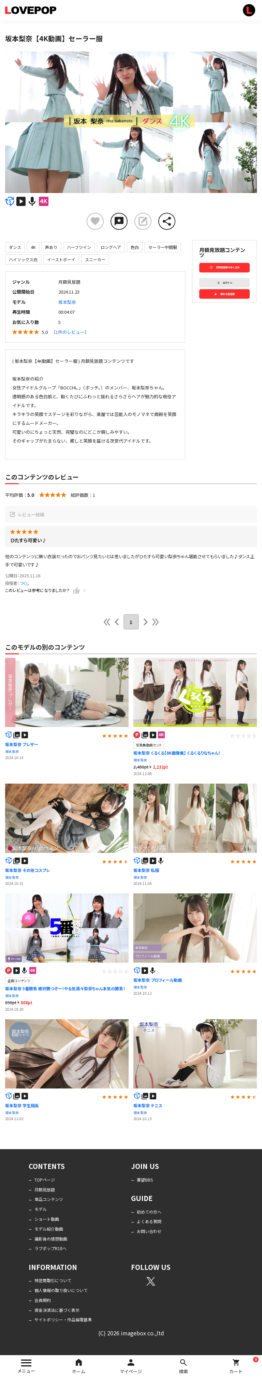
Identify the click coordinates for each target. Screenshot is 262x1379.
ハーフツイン (79, 247)
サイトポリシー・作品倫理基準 (63, 1319)
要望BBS (145, 1180)
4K (33, 247)
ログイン (224, 282)
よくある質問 (149, 1221)
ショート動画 (46, 1219)
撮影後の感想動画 (50, 1239)
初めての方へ (149, 1212)
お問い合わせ (149, 1231)
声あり (51, 247)
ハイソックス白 (23, 259)
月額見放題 (44, 1189)
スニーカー (95, 259)
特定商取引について (52, 1280)
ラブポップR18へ (50, 1248)
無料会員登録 (225, 294)
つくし (24, 583)
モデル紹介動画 (48, 1229)
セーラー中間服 (162, 247)
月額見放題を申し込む (224, 267)
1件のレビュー (70, 332)
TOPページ (44, 1180)
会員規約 (42, 1300)
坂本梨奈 (67, 302)
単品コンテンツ (48, 1199)
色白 (135, 247)
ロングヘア (111, 247)
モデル (40, 1209)
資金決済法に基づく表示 (56, 1310)
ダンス (15, 247)
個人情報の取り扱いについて (61, 1290)
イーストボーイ (61, 259)
